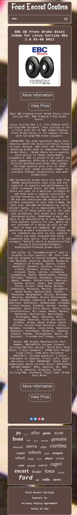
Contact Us (39, 498)
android (42, 465)
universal (44, 441)
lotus (50, 471)
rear (28, 440)
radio (46, 479)
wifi (37, 480)
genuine (59, 439)
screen (60, 458)
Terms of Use (40, 509)
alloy (35, 432)
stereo (57, 479)
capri (56, 464)
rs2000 (21, 465)
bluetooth (18, 447)
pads (46, 453)
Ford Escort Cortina (39, 492)
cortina (58, 446)
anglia (36, 441)
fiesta (39, 459)
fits (18, 433)
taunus (31, 459)
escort (22, 471)
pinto (47, 433)
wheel (20, 458)
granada (31, 465)
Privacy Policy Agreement (40, 503)
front (18, 439)
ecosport (57, 453)
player (49, 458)
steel (26, 434)
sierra (31, 446)
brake (36, 471)
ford (26, 478)
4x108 (58, 433)
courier (21, 453)
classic (61, 472)
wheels (34, 452)
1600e (43, 447)
